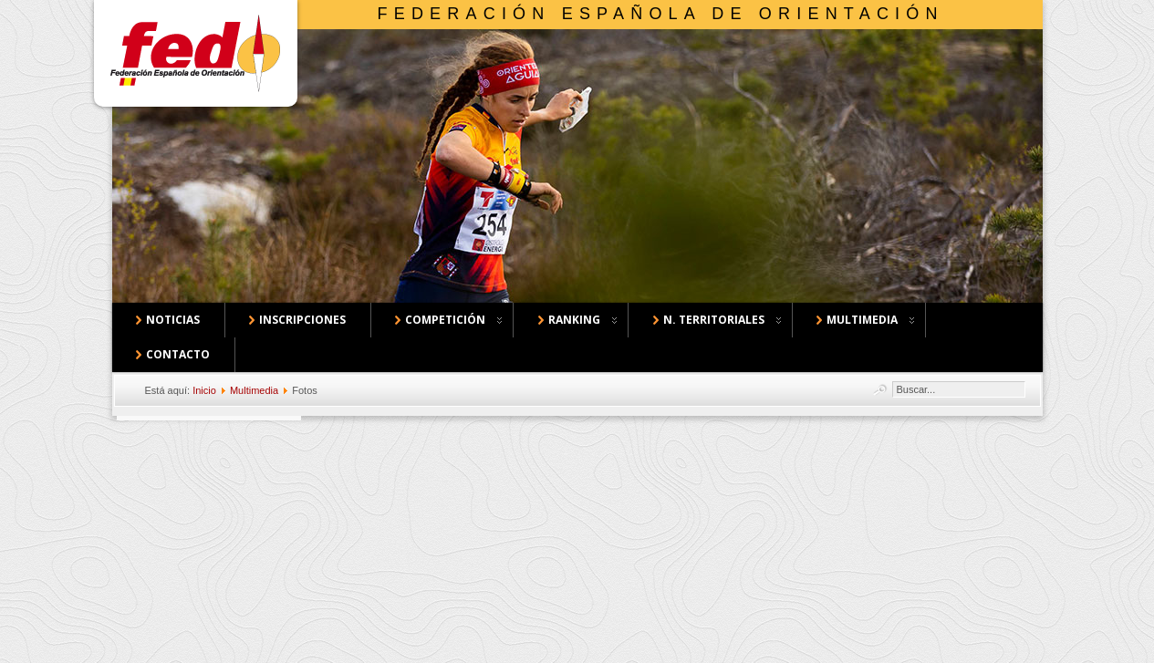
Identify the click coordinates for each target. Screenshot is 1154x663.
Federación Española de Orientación (661, 14)
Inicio (204, 390)
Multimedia (254, 390)
